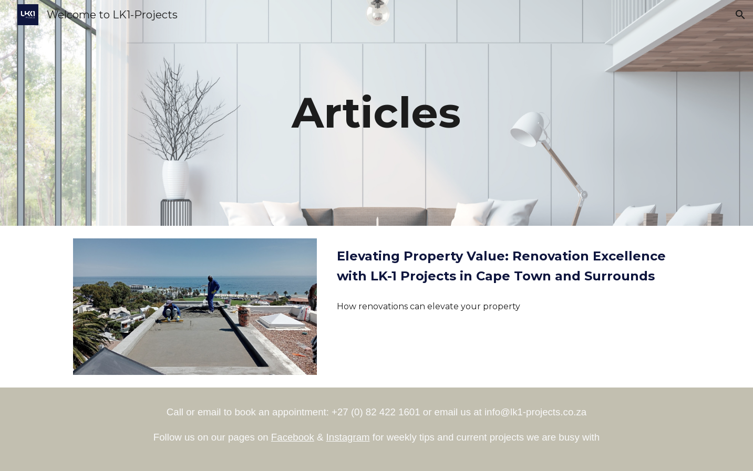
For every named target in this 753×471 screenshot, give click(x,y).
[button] (740, 14)
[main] (376, 113)
